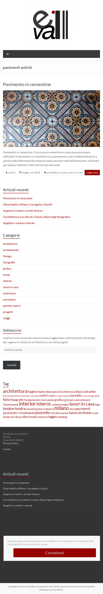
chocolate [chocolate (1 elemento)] (25, 396)
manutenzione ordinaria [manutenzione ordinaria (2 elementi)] (40, 408)
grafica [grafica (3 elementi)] (59, 400)
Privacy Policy (11, 443)
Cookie (7, 449)
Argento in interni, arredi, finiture (23, 210)
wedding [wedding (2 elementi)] (62, 416)
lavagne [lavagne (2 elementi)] (64, 404)
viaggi (6, 318)
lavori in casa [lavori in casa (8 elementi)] (81, 403)
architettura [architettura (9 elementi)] (15, 391)
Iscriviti (11, 365)
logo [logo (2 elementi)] (97, 404)
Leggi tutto (92, 172)
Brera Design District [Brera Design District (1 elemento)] (12, 396)
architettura (53, 172)
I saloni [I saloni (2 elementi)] (55, 404)
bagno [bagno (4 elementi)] (32, 391)
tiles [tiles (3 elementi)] (25, 417)
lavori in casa (75, 172)
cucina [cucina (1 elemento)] (85, 396)
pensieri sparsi (11, 305)
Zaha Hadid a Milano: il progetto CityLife (27, 204)
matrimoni (9, 293)
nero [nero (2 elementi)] (72, 408)
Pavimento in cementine (27, 84)
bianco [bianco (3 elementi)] (42, 391)
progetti (8, 311)
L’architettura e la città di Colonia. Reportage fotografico (36, 216)
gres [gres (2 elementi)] (66, 399)
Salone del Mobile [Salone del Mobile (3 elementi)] (80, 413)
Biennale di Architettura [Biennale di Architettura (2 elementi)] (61, 391)
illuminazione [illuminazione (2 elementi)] (10, 404)
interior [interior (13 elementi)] (27, 403)
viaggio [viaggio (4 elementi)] (51, 417)
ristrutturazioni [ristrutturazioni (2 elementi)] (59, 413)
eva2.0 (11, 172)
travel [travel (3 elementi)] (32, 417)
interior (7, 280)
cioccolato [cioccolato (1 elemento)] (34, 396)
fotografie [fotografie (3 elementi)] (16, 400)
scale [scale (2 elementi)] (95, 413)
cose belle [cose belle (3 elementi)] (75, 395)
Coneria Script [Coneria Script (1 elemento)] (62, 396)
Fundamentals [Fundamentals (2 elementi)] (32, 399)
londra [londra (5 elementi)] (20, 408)
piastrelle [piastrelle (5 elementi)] (42, 412)
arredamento (11, 250)
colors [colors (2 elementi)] (52, 395)
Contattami (54, 552)
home (64, 172)
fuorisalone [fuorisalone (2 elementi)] (47, 399)
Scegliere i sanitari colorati (19, 223)
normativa (9, 299)
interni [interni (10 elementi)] (43, 404)
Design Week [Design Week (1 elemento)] (94, 396)
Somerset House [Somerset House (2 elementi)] (12, 416)
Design (7, 256)
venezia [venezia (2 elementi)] (41, 416)
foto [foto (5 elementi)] (6, 399)
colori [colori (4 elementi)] (43, 395)
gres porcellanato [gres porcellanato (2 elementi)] (80, 399)
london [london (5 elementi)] (8, 408)
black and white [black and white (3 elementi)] (85, 391)
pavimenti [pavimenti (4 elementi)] (82, 409)
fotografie (9, 262)
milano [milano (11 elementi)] (61, 408)
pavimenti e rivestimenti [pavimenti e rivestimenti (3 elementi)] (18, 413)
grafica (7, 268)
